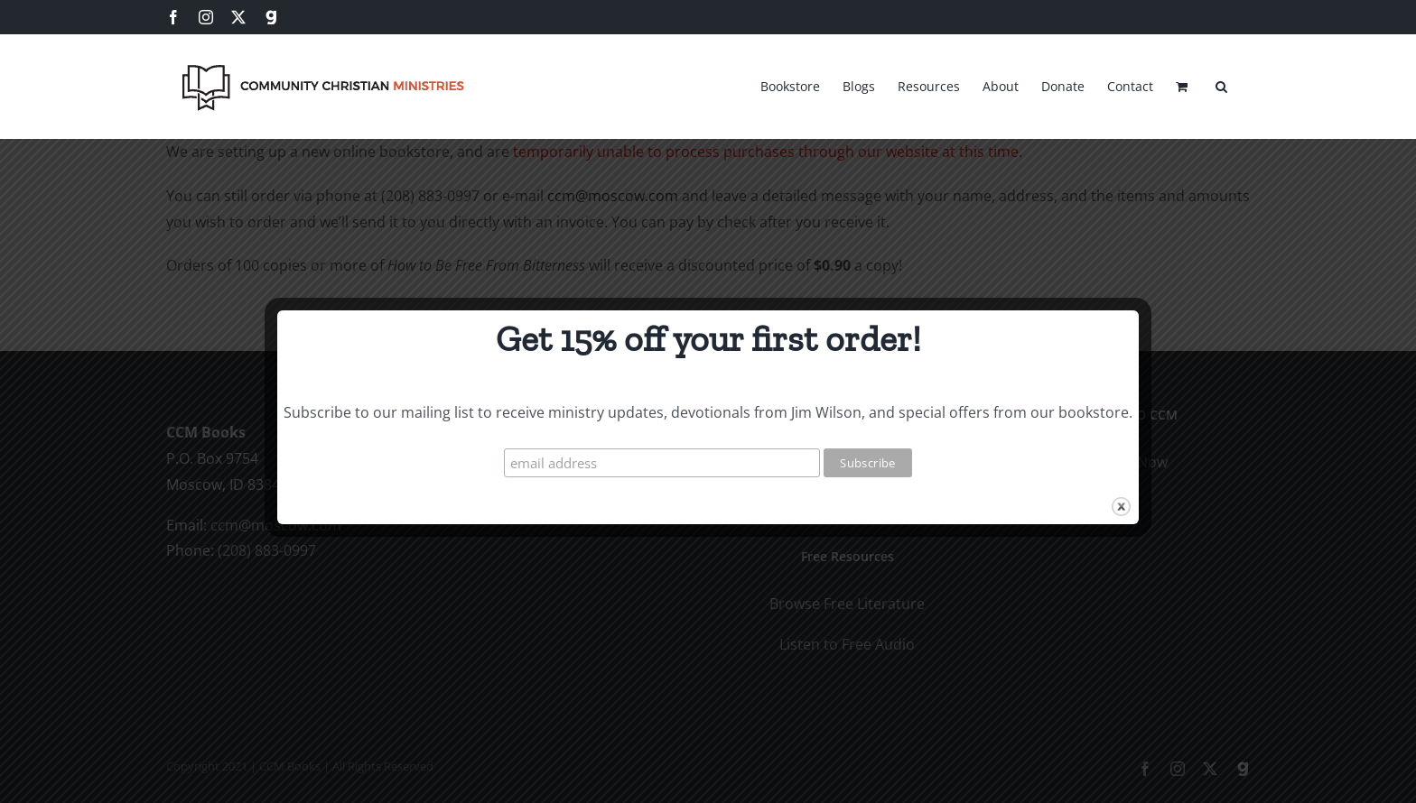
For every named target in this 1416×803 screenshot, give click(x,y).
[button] (1221, 84)
